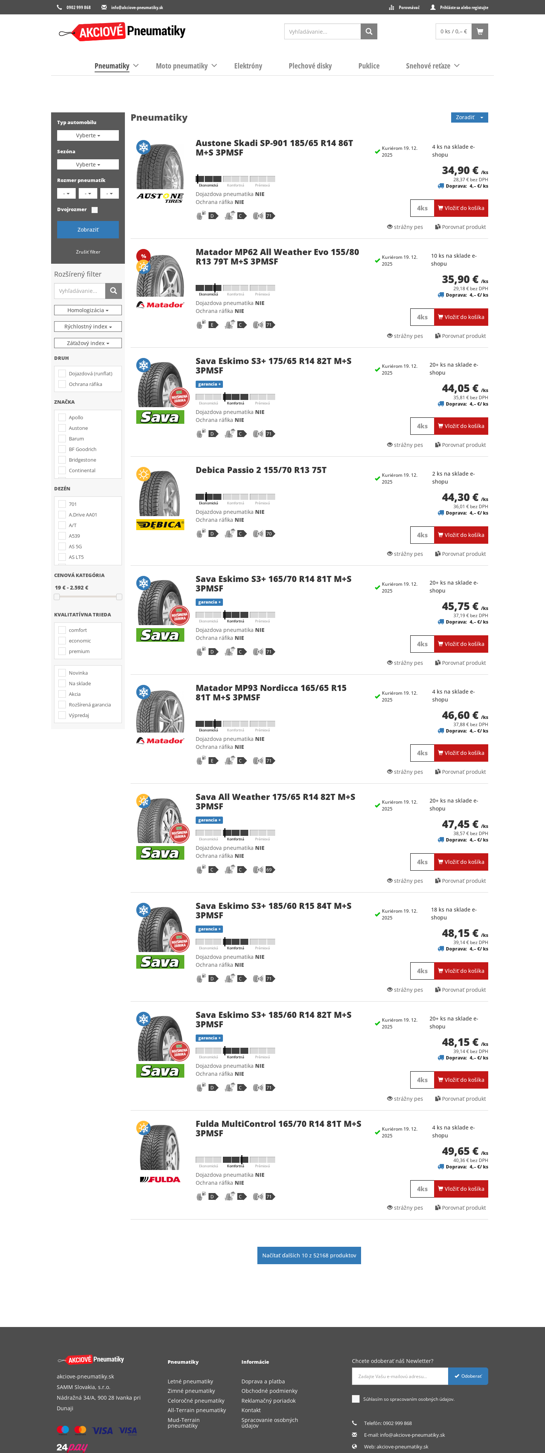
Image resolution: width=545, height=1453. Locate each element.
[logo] (122, 32)
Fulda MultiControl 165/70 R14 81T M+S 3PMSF (278, 1128)
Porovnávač (409, 7)
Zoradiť (469, 117)
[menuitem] (112, 66)
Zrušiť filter (88, 252)
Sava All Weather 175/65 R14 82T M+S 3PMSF (275, 801)
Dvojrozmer (72, 209)
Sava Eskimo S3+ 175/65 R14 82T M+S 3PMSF (274, 365)
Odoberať (468, 1376)
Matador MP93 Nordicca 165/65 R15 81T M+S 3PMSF (271, 692)
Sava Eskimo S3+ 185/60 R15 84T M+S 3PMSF (274, 910)
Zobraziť (88, 229)
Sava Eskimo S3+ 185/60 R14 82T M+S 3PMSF (274, 1019)
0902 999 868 (79, 7)
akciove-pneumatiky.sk (402, 1446)
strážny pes (405, 226)
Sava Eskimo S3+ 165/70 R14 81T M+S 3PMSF (274, 583)
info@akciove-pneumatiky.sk (137, 7)
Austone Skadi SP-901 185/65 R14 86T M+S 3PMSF (274, 147)
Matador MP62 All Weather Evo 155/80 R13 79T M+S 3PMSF (277, 256)
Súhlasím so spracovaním (403, 1399)
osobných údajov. (436, 1399)
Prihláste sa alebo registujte (464, 7)
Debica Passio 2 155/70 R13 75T (261, 469)
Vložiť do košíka (461, 208)
